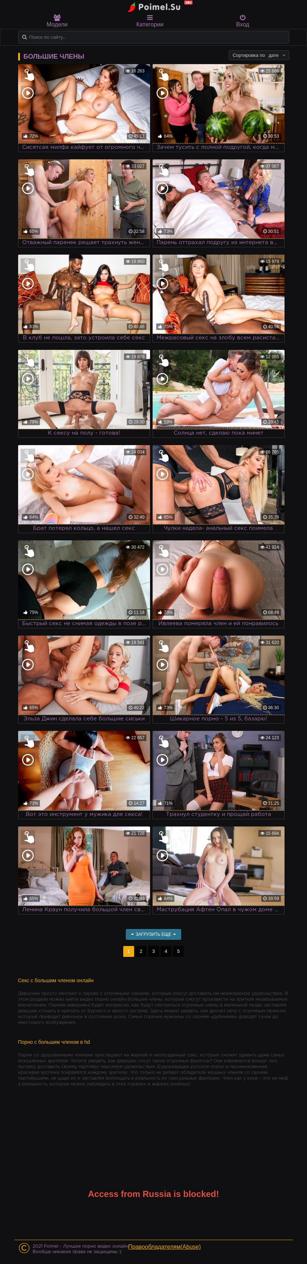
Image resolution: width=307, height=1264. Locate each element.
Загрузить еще (153, 934)
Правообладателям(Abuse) (164, 1247)
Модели (57, 21)
